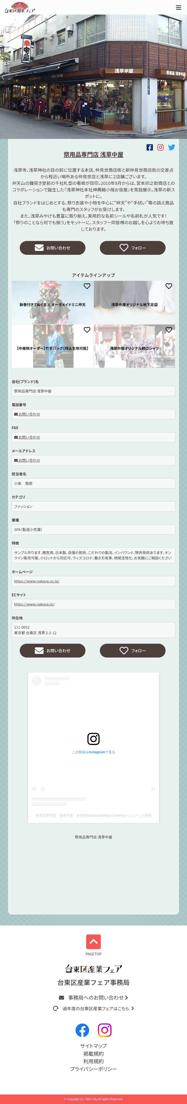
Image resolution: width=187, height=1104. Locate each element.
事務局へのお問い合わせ (93, 997)
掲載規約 (93, 1053)
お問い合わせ (52, 248)
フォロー (132, 248)
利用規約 (93, 1061)
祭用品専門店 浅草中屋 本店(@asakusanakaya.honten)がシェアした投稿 (93, 817)
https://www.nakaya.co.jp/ (36, 581)
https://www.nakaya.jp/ (34, 605)
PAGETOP (93, 945)
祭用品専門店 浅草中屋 (93, 838)
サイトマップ (93, 1045)
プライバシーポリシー (93, 1068)
